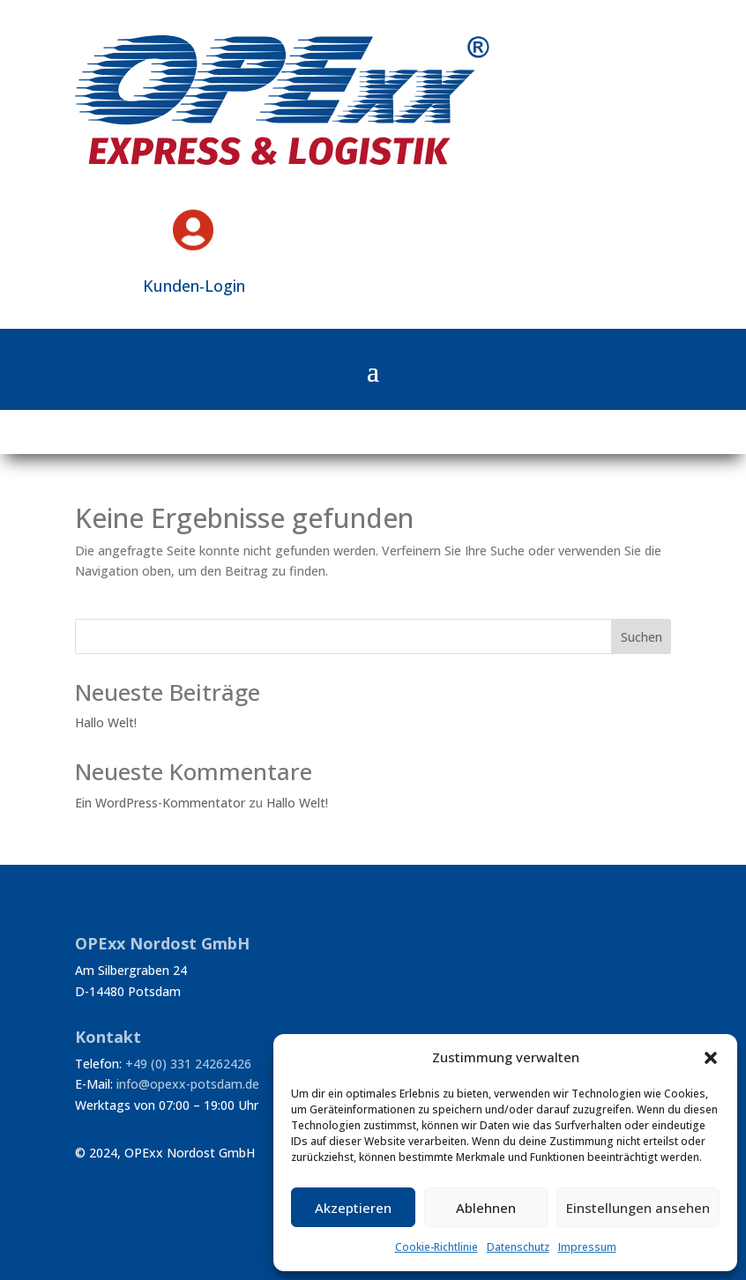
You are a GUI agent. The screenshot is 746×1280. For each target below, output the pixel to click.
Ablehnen (486, 1208)
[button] (711, 1058)
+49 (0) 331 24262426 (188, 1063)
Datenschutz (518, 1246)
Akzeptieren (353, 1208)
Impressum (587, 1246)
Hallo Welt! (106, 722)
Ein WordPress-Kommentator (160, 802)
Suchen (641, 637)
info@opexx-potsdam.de (187, 1083)
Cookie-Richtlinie (436, 1246)
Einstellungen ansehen (638, 1208)
